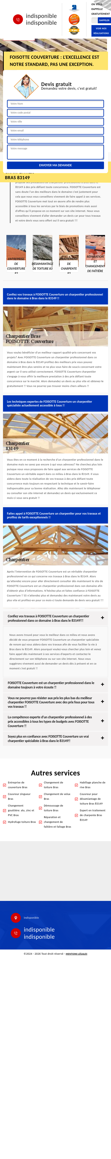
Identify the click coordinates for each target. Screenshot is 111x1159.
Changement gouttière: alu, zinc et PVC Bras (21, 810)
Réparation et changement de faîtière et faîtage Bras (57, 821)
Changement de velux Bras (57, 796)
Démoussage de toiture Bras (53, 808)
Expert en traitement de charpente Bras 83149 (92, 815)
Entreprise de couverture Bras (17, 785)
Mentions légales (76, 953)
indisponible (41, 16)
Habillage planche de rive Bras (92, 785)
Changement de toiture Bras (53, 785)
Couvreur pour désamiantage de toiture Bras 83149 (91, 798)
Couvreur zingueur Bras (19, 796)
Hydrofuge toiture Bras (22, 822)
